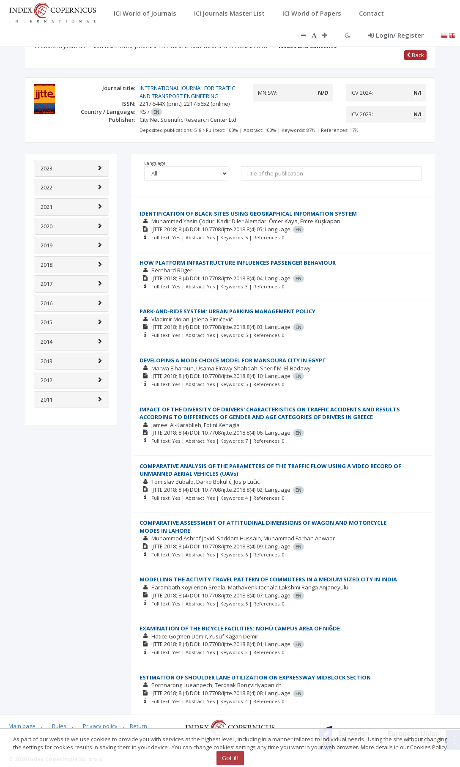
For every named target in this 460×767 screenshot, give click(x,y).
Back (415, 55)
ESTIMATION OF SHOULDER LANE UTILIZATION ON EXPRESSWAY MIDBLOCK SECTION (255, 677)
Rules (59, 726)
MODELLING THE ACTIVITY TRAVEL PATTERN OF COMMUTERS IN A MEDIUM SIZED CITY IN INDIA (268, 579)
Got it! (230, 758)
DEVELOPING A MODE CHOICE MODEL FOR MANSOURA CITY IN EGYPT (233, 360)
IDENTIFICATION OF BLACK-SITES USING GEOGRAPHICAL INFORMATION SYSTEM (248, 213)
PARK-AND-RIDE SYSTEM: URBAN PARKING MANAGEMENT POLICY (227, 311)
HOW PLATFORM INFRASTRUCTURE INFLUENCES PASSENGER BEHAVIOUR (238, 262)
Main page (22, 726)
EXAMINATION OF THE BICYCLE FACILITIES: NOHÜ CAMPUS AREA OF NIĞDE (240, 628)
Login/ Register (396, 35)
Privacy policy (100, 726)
